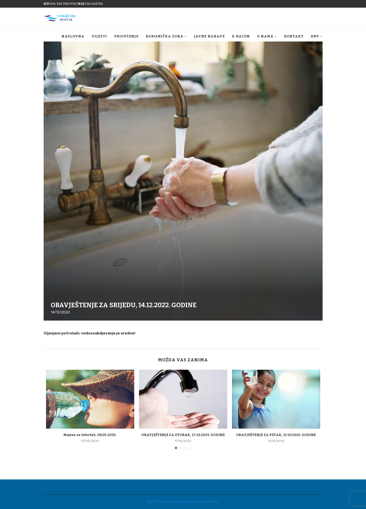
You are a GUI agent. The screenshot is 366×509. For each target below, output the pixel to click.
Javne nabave (209, 36)
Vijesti (99, 36)
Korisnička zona (164, 36)
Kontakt (294, 36)
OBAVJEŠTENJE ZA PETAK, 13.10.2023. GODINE (276, 435)
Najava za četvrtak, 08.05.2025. (90, 435)
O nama (265, 36)
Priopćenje (126, 36)
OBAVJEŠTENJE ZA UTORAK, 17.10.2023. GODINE (183, 435)
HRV (315, 36)
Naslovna (73, 36)
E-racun (241, 36)
